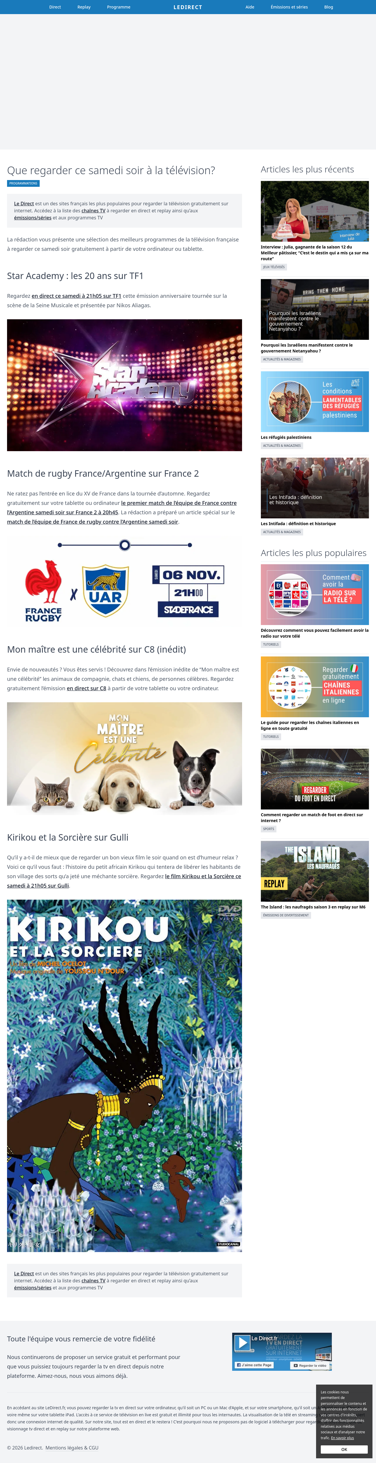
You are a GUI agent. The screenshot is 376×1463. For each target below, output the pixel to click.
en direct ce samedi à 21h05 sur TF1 (77, 295)
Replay (84, 7)
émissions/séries (32, 217)
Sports (268, 829)
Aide (250, 7)
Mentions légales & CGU (72, 1447)
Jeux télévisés (274, 267)
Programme (118, 7)
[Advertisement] (188, 82)
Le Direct (24, 203)
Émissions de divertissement (286, 915)
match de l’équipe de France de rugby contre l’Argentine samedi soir (92, 521)
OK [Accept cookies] (344, 1449)
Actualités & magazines (282, 359)
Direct (55, 7)
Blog (328, 7)
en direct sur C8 (86, 688)
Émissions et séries (289, 7)
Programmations (23, 183)
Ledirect (188, 7)
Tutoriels (271, 644)
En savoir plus (342, 1437)
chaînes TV (93, 210)
